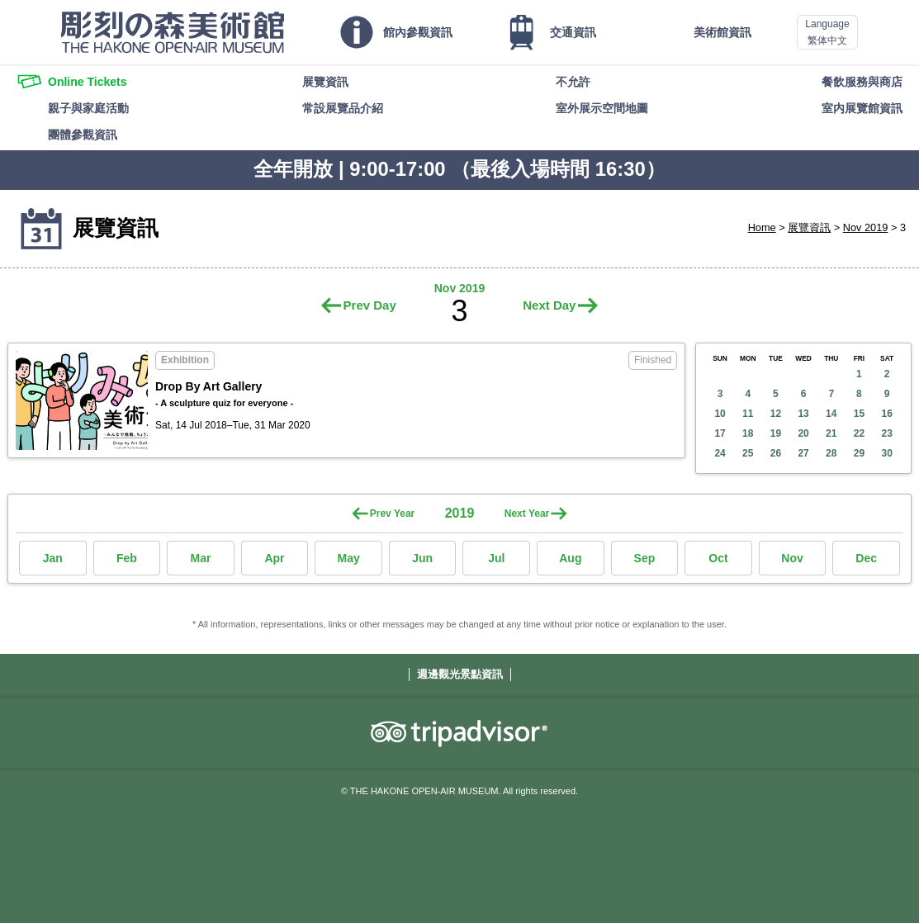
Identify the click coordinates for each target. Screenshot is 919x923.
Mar (200, 558)
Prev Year (392, 513)
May (348, 558)
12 (775, 413)
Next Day (549, 305)
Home (762, 227)
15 (859, 413)
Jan (53, 558)
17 (719, 433)
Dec (866, 558)
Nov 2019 (865, 227)
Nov (792, 558)
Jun (422, 558)
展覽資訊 (809, 227)
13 (803, 413)
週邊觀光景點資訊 (460, 674)
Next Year (527, 513)
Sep (645, 558)
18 (747, 433)
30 (886, 453)
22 (859, 433)
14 (831, 413)
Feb (126, 558)
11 (747, 413)
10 (719, 413)
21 (831, 433)
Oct (717, 558)
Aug (570, 558)
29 (859, 453)
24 (719, 453)
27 (803, 453)
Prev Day (369, 305)
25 (747, 453)
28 (831, 453)
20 (803, 433)
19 (775, 433)
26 (775, 453)
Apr (274, 558)
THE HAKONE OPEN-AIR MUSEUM (172, 32)
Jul (496, 558)
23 (886, 433)
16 (886, 413)
